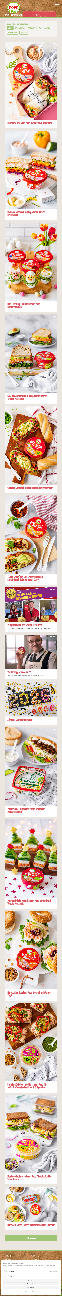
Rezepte (47, 28)
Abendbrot (31, 28)
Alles (9, 28)
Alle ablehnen (31, 1287)
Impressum (27, 1291)
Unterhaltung (12, 32)
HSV (39, 28)
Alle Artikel (8, 1259)
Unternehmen (53, 589)
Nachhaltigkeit (20, 28)
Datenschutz (34, 1291)
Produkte (24, 32)
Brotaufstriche (35, 1259)
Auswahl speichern (31, 1280)
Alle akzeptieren (31, 1284)
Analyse (10, 1276)
